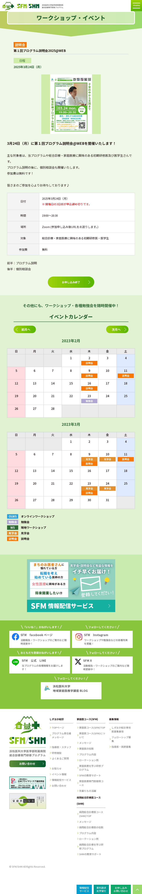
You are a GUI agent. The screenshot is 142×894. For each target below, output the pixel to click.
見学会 (89, 459)
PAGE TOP (137, 889)
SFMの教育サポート (90, 775)
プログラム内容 (87, 754)
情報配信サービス (61, 780)
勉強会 (89, 401)
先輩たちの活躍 (87, 791)
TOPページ (58, 727)
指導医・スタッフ (61, 747)
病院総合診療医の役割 (91, 827)
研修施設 (57, 753)
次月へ (116, 329)
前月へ (25, 329)
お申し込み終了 (71, 282)
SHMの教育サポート (90, 854)
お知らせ (57, 768)
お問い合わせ (59, 785)
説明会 (89, 363)
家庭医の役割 (86, 748)
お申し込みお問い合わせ (121, 889)
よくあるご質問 (60, 758)
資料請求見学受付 (101, 889)
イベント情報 (59, 774)
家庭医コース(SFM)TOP (92, 727)
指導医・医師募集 (121, 746)
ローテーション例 (89, 760)
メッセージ (85, 743)
